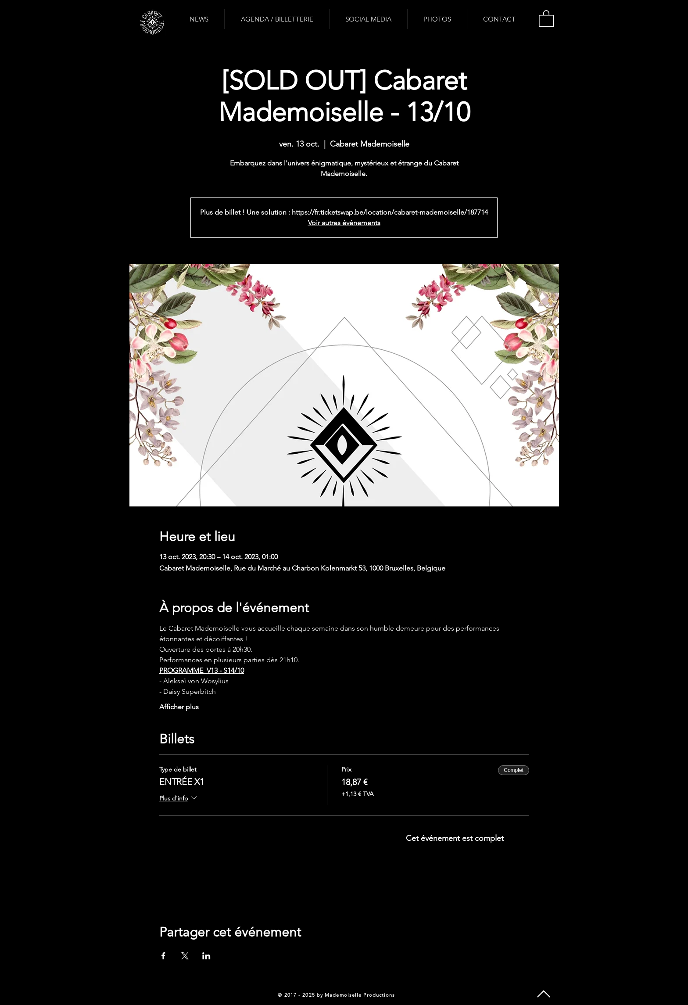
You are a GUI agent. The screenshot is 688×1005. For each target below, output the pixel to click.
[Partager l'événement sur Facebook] (163, 955)
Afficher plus (179, 707)
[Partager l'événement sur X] (185, 955)
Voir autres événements (344, 223)
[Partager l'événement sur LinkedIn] (206, 955)
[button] (546, 18)
